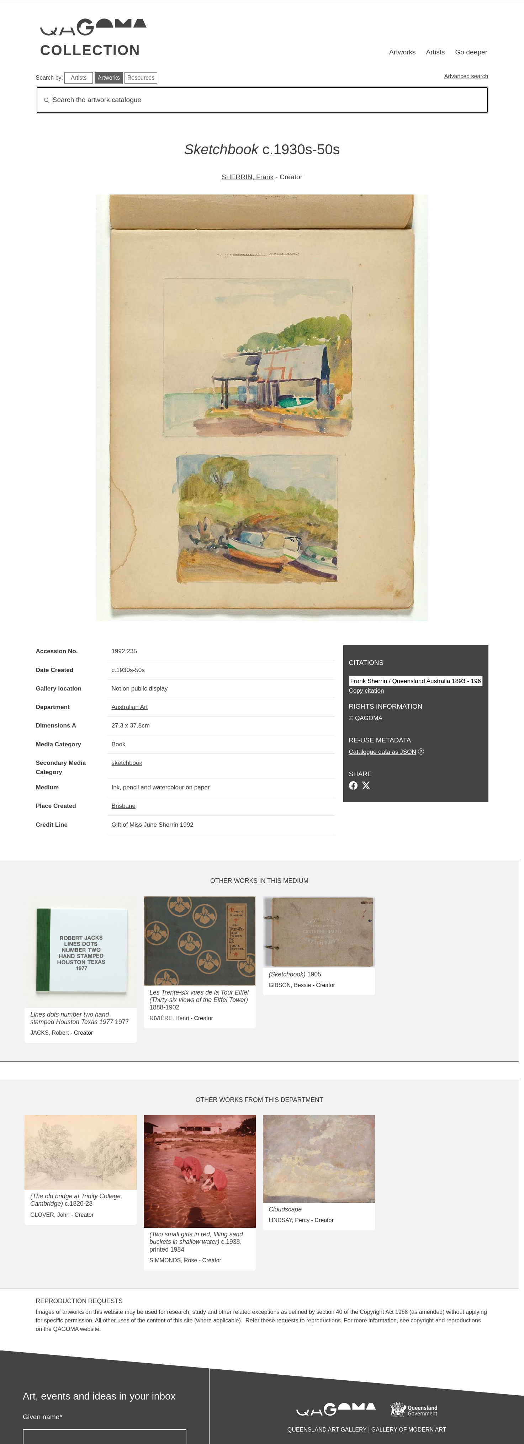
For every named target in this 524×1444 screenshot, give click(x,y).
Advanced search (466, 76)
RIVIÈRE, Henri (169, 1018)
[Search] (262, 100)
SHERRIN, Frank (248, 177)
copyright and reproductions (446, 1320)
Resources (140, 78)
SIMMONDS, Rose (173, 1260)
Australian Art (130, 706)
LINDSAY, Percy (289, 1220)
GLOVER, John (49, 1215)
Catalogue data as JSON (382, 751)
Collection (90, 50)
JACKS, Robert (49, 1033)
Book (119, 744)
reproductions (323, 1320)
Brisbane (124, 805)
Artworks (402, 52)
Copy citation (366, 690)
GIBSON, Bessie (290, 985)
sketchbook (127, 762)
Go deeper (471, 52)
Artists (435, 52)
